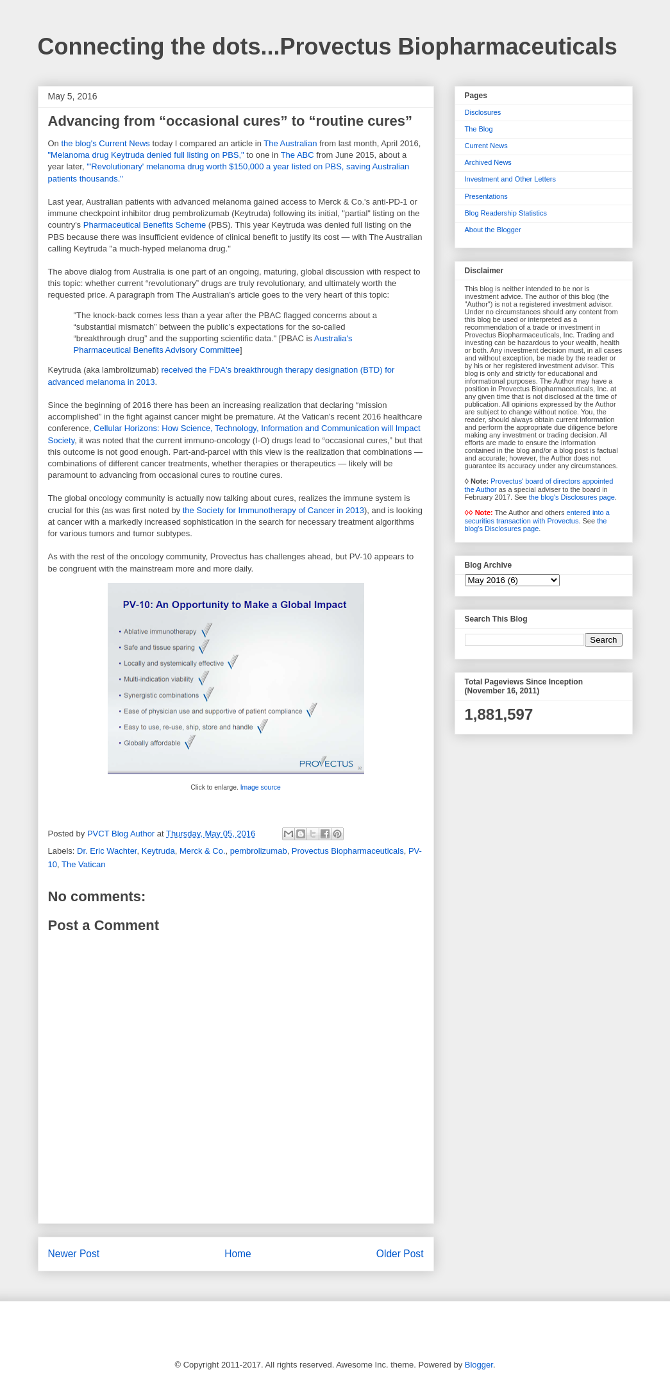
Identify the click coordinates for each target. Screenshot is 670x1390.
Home (237, 1253)
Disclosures (483, 112)
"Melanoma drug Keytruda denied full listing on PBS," (146, 155)
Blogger (479, 1364)
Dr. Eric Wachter (107, 851)
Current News (486, 145)
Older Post (400, 1253)
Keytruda (158, 851)
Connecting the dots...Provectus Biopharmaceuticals (327, 46)
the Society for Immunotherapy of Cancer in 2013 (273, 510)
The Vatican (83, 864)
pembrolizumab (258, 851)
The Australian (290, 143)
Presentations (486, 196)
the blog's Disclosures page (572, 497)
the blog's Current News (105, 143)
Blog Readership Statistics (506, 213)
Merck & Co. (203, 851)
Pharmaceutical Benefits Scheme (144, 225)
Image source (260, 787)
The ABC (297, 155)
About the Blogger (493, 229)
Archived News (488, 162)
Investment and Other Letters (510, 179)
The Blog (479, 129)
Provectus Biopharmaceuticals (348, 851)
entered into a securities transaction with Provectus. (537, 517)
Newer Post (74, 1253)
